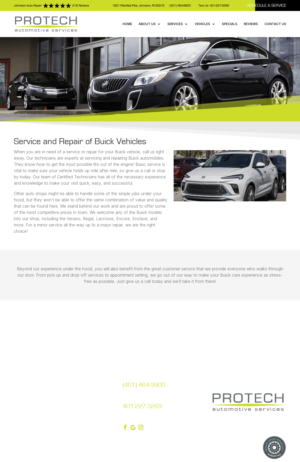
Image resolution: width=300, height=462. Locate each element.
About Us (147, 24)
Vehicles (202, 24)
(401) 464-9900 (180, 5)
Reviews (251, 24)
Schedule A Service (266, 5)
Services (175, 24)
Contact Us (275, 24)
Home (127, 24)
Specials (229, 24)
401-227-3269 (142, 406)
